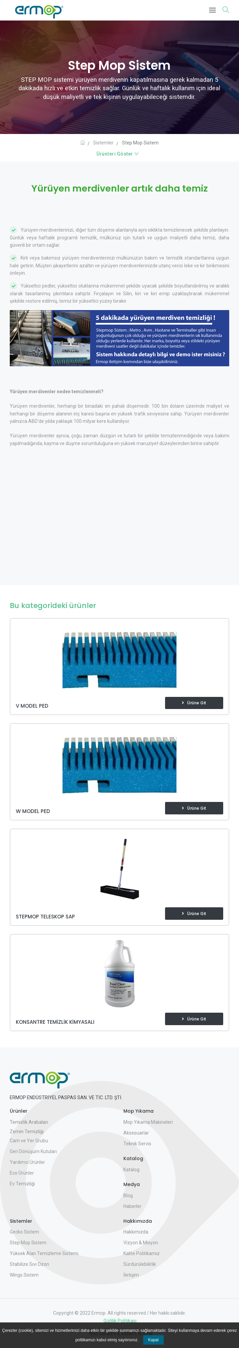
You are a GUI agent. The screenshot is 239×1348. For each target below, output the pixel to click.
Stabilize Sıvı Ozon (29, 1264)
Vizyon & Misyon (140, 1242)
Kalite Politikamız (141, 1253)
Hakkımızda (135, 1232)
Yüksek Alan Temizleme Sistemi (44, 1253)
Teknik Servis (137, 1143)
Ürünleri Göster (117, 154)
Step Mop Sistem (28, 1242)
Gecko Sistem (24, 1232)
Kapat (153, 1340)
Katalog (131, 1169)
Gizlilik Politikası (119, 1320)
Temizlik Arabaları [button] (29, 1122)
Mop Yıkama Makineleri (148, 1122)
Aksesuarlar (136, 1133)
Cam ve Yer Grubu (29, 1140)
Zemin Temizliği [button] (27, 1131)
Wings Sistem (24, 1275)
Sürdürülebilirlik (139, 1264)
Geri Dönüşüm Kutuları (33, 1151)
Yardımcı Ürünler (27, 1162)
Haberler (132, 1206)
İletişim (131, 1275)
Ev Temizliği (22, 1183)
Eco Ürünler (22, 1173)
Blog (128, 1195)
